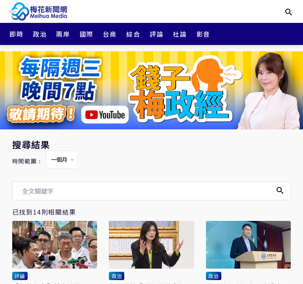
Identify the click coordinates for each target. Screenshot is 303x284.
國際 (87, 34)
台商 (110, 34)
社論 (180, 34)
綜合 (133, 34)
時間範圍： (27, 161)
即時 (16, 34)
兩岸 (63, 34)
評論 (156, 34)
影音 (203, 34)
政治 (40, 34)
